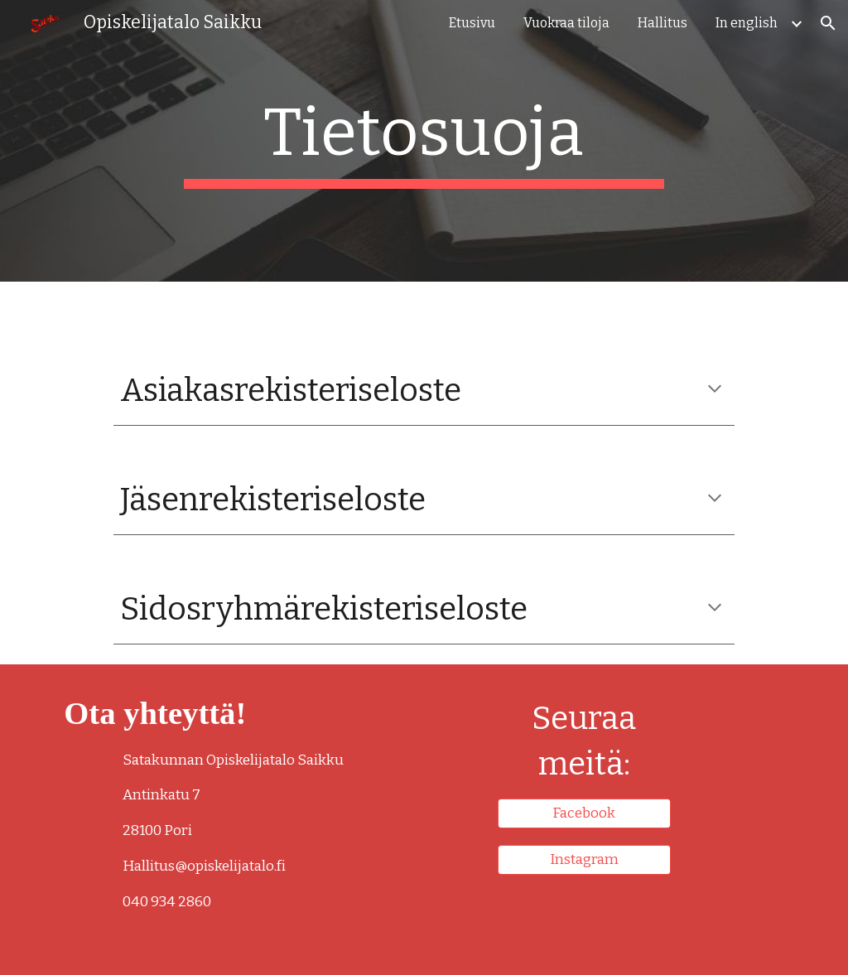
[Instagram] (584, 860)
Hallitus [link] (662, 23)
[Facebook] (584, 813)
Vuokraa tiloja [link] (566, 23)
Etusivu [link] (472, 23)
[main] (423, 140)
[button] (828, 23)
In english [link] (747, 23)
